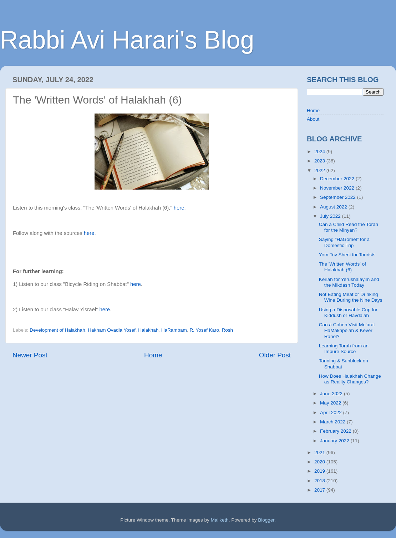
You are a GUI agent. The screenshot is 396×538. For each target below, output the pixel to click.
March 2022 (333, 421)
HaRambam (174, 330)
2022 (320, 170)
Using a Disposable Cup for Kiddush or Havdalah (348, 312)
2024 (320, 151)
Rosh (227, 330)
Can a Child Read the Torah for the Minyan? (348, 227)
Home (153, 355)
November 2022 (338, 188)
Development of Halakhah (57, 330)
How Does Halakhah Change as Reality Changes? (350, 378)
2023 (320, 161)
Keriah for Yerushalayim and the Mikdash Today (349, 282)
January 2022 (335, 440)
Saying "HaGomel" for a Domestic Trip (344, 242)
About (313, 119)
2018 (320, 480)
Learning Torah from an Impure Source (344, 348)
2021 (320, 452)
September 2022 (338, 197)
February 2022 (336, 431)
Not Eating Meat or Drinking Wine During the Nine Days (350, 297)
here (179, 208)
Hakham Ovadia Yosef (112, 330)
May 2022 (331, 403)
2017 (320, 490)
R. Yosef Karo (204, 330)
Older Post (275, 355)
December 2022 (338, 178)
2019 (320, 471)
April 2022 (331, 412)
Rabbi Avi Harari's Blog (127, 40)
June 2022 (332, 393)
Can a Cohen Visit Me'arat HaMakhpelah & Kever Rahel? (347, 330)
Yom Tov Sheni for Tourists (347, 254)
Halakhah (148, 330)
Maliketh (219, 520)
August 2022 (334, 207)
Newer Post (29, 355)
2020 (320, 461)
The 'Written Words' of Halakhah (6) (342, 266)
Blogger (266, 520)
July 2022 (331, 216)
